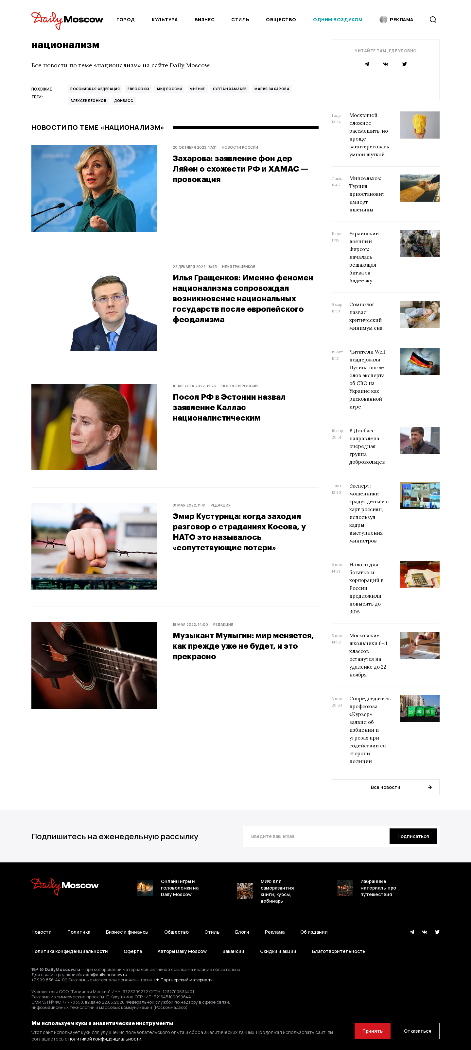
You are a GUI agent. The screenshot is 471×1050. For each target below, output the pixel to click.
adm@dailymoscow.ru (105, 974)
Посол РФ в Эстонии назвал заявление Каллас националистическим (229, 407)
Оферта (133, 951)
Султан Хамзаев (230, 89)
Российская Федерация (95, 89)
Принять (372, 1031)
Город (125, 19)
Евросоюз (138, 89)
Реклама (275, 932)
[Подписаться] (413, 836)
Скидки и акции (278, 951)
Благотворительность (338, 951)
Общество (281, 19)
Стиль (240, 19)
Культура (165, 19)
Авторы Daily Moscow (182, 951)
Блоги (242, 932)
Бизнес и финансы (127, 932)
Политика (78, 932)
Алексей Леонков (88, 100)
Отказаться (417, 1031)
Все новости (401, 787)
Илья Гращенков (238, 266)
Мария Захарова (271, 89)
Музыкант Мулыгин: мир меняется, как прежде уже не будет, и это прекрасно (243, 645)
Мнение (197, 89)
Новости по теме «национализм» (98, 127)
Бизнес (205, 19)
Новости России (240, 147)
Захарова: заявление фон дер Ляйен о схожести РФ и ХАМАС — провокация (240, 168)
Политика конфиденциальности (69, 951)
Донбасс (123, 100)
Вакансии (233, 951)
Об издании (314, 932)
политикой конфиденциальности (104, 1039)
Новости (41, 932)
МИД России (169, 89)
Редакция (221, 505)
